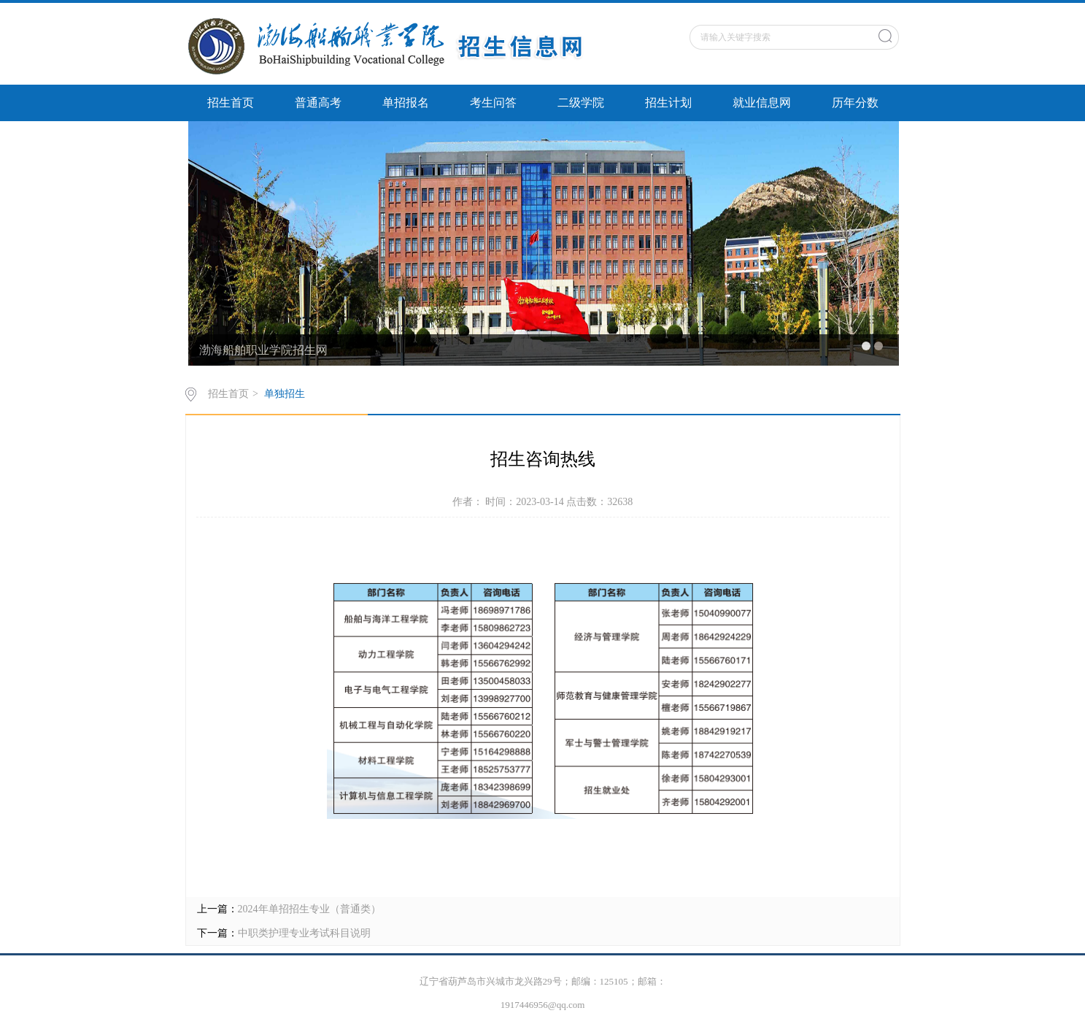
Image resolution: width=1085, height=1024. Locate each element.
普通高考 (318, 102)
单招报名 (405, 102)
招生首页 (230, 102)
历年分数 (855, 102)
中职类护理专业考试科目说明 (304, 933)
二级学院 (580, 102)
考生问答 (493, 102)
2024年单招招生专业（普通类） (309, 909)
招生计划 (668, 102)
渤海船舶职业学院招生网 (263, 350)
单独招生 (284, 393)
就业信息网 (762, 102)
